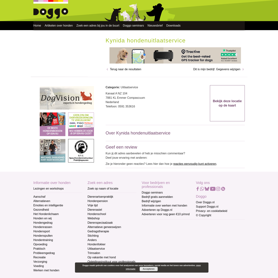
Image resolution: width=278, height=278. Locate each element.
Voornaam (148, 236)
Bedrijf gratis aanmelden (157, 196)
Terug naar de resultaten (125, 69)
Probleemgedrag (44, 253)
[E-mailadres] (167, 229)
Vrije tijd (93, 205)
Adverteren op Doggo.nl (157, 209)
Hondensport (41, 231)
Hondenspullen (43, 235)
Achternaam (149, 247)
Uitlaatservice (96, 248)
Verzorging (40, 261)
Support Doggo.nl (207, 206)
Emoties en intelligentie (48, 205)
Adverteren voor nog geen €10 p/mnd (166, 214)
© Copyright (203, 215)
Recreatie (39, 257)
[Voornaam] (167, 241)
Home (37, 25)
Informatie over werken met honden (164, 205)
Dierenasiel (95, 209)
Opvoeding (40, 244)
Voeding (38, 266)
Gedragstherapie (98, 231)
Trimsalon (94, 253)
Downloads (173, 25)
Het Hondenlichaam (46, 214)
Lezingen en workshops (48, 188)
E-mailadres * (150, 223)
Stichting (93, 235)
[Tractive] (175, 55)
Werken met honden (46, 270)
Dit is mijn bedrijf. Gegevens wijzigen (216, 69)
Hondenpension (98, 201)
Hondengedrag (43, 222)
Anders (92, 240)
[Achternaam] (167, 253)
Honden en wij (42, 218)
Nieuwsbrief (155, 25)
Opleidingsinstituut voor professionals (111, 261)
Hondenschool (97, 214)
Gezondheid (41, 209)
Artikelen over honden (59, 25)
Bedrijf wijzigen (151, 201)
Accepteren (148, 269)
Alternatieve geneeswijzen (104, 227)
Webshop (94, 218)
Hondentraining (43, 240)
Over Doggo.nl (205, 202)
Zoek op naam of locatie (103, 188)
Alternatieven (41, 201)
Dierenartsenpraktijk (100, 196)
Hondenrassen (42, 227)
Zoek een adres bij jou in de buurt (97, 25)
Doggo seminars (133, 25)
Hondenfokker (97, 244)
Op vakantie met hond (102, 257)
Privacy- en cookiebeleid (211, 210)
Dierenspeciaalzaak (100, 222)
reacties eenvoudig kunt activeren (194, 163)
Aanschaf (39, 196)
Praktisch (39, 248)
